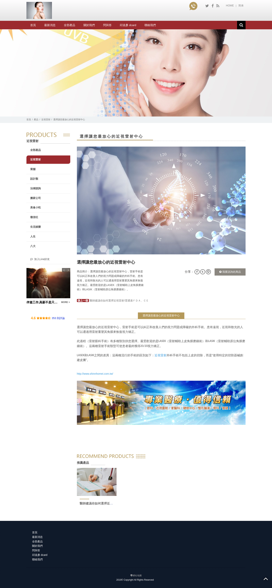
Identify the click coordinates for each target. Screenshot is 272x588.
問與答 (107, 25)
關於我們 (89, 25)
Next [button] (68, 270)
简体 (241, 5)
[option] (161, 200)
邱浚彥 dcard (128, 25)
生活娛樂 (35, 226)
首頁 (33, 25)
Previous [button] (64, 270)
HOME (230, 5)
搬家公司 (35, 198)
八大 (33, 246)
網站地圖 (137, 575)
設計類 (34, 178)
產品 (36, 119)
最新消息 (50, 25)
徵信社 (34, 217)
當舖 (33, 169)
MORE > (65, 302)
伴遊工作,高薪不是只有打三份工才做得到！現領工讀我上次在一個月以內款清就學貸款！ (42, 302)
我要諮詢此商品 (230, 271)
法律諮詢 (35, 188)
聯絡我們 (150, 25)
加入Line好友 (40, 259)
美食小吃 (35, 207)
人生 (33, 236)
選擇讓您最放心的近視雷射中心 (161, 315)
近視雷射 (45, 119)
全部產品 (69, 25)
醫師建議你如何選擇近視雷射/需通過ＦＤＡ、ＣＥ (113, 300)
